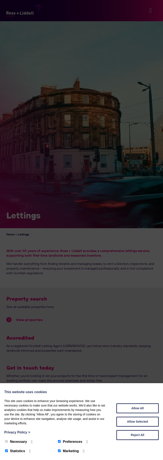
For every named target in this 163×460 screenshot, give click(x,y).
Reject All (137, 435)
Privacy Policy (17, 432)
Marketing (68, 451)
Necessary (16, 441)
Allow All (137, 408)
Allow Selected (137, 421)
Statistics (15, 451)
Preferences (70, 441)
